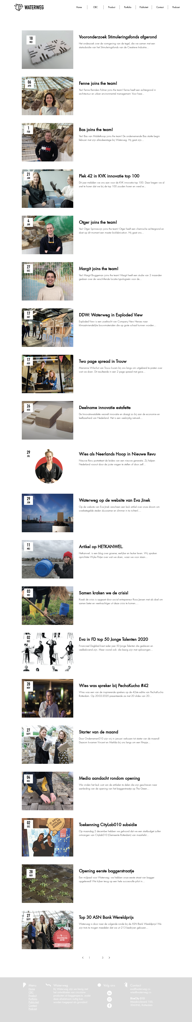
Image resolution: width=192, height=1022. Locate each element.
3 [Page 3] (102, 957)
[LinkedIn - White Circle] (109, 993)
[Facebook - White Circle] (109, 1005)
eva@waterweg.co (140, 989)
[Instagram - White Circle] (109, 999)
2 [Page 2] (96, 957)
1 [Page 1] (89, 957)
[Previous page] (83, 957)
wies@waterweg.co (140, 992)
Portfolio (33, 999)
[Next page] (109, 957)
